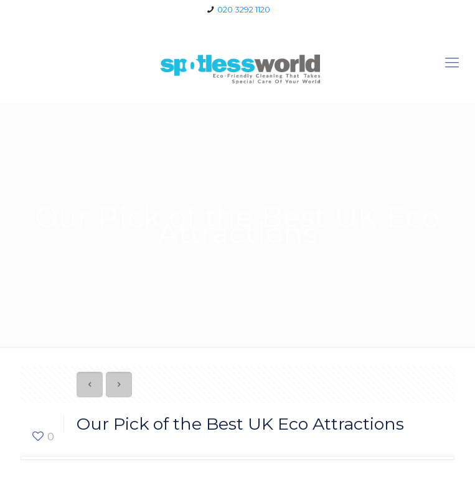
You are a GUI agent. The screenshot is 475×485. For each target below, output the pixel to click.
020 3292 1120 (243, 9)
